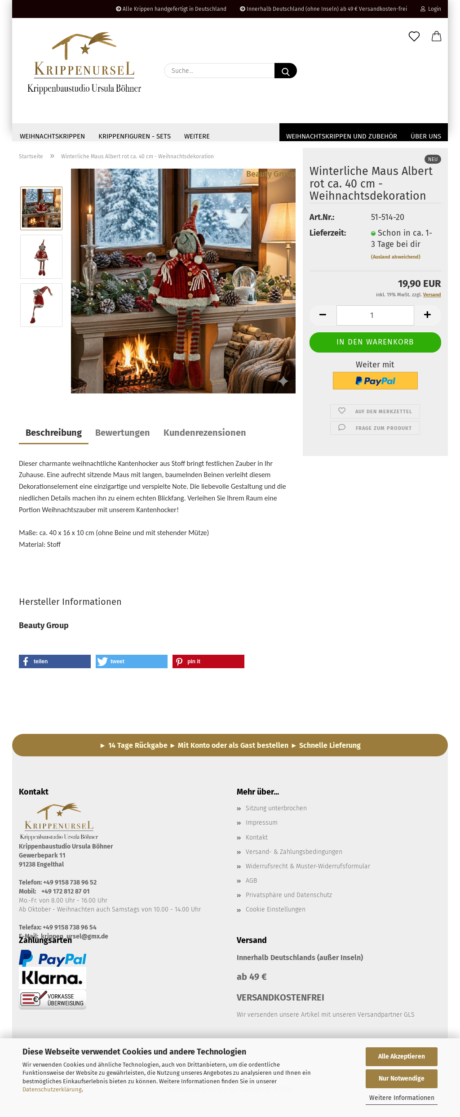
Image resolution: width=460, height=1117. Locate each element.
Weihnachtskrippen (52, 136)
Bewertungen (122, 435)
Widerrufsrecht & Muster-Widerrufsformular (308, 869)
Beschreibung (54, 435)
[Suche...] (285, 70)
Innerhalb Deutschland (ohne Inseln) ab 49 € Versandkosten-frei (323, 9)
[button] (436, 37)
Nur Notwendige (402, 1078)
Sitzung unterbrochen (276, 811)
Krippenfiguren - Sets (134, 136)
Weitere (197, 136)
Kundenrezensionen (205, 435)
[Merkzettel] (414, 37)
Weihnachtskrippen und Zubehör (341, 136)
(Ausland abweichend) (395, 260)
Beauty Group (271, 177)
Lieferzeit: (328, 236)
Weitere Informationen (401, 1098)
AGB (251, 883)
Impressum (262, 825)
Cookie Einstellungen (275, 912)
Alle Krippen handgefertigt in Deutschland (171, 9)
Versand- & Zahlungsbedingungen (294, 854)
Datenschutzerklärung (52, 1089)
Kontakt (257, 840)
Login (430, 9)
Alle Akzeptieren (401, 1056)
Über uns (426, 136)
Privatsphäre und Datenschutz (289, 898)
